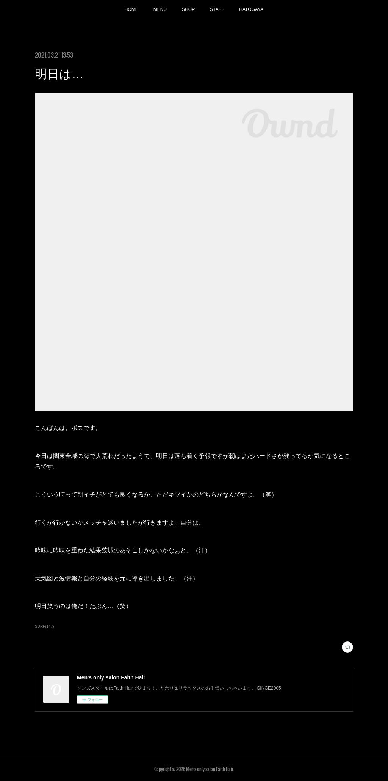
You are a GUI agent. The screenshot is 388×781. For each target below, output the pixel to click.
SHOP (188, 9)
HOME (131, 9)
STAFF (217, 9)
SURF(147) (44, 626)
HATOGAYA (251, 9)
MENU (160, 9)
